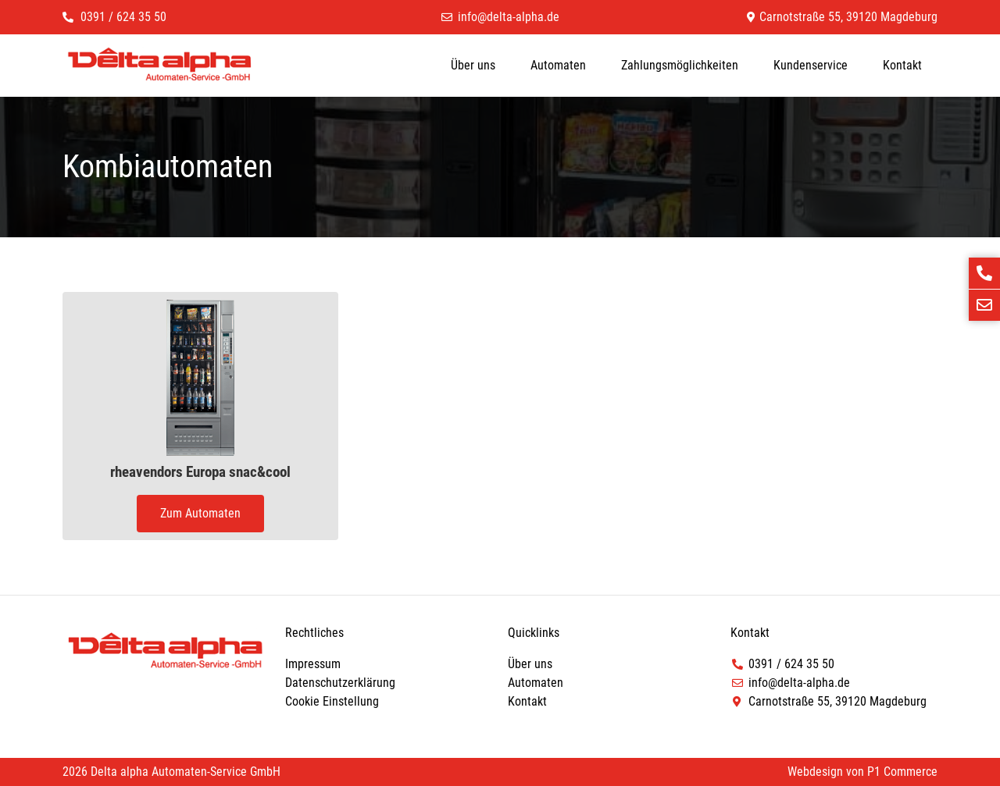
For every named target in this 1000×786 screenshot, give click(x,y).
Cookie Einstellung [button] (332, 701)
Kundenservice (810, 65)
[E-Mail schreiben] (984, 305)
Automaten (558, 65)
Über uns (473, 65)
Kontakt (902, 65)
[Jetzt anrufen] (984, 273)
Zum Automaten (200, 513)
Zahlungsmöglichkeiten (679, 65)
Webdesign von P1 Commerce (863, 771)
